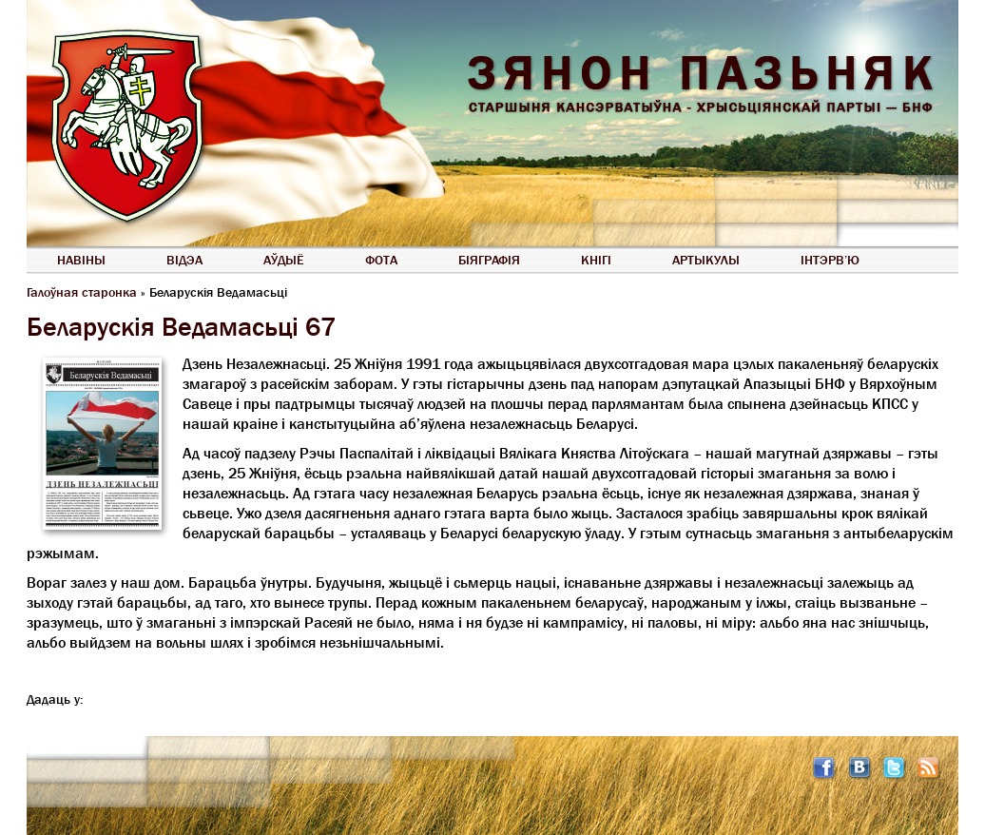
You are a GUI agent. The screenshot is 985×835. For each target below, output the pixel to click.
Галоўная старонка (82, 292)
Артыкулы (706, 259)
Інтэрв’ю (830, 259)
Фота (381, 259)
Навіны (81, 259)
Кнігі (596, 259)
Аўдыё (283, 259)
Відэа (184, 259)
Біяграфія (489, 259)
